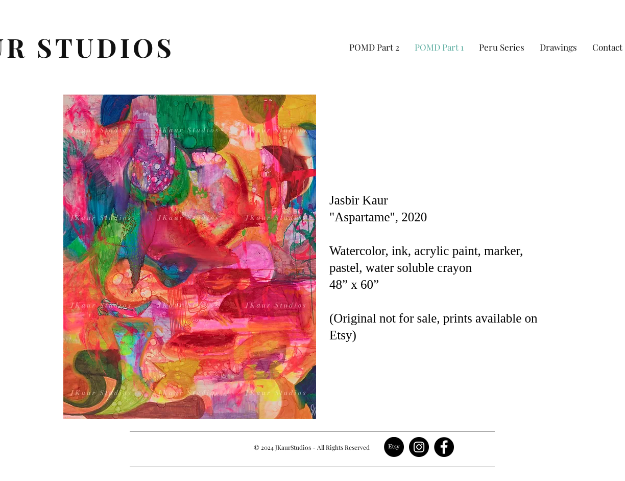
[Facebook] (444, 447)
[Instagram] (419, 447)
